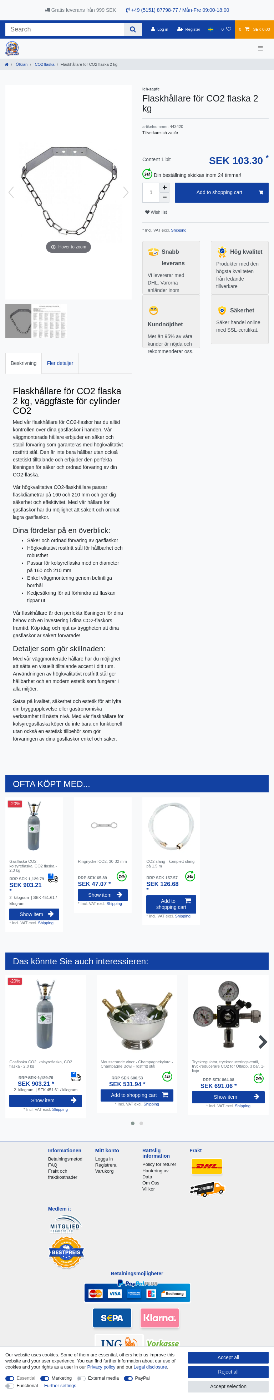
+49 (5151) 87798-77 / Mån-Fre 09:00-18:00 (177, 10)
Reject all (228, 1372)
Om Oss (150, 1183)
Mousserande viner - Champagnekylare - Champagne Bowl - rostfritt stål (137, 1064)
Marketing (62, 1378)
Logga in (104, 1159)
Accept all (228, 1357)
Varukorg (104, 1171)
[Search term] (64, 29)
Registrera (106, 1165)
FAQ (52, 1165)
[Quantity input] (150, 193)
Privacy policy (101, 1367)
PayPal (142, 1378)
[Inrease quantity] (164, 188)
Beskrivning (23, 363)
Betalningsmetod (65, 1159)
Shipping (178, 230)
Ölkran (21, 64)
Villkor (148, 1189)
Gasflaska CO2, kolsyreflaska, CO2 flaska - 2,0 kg (33, 865)
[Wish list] (226, 29)
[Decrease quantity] (164, 198)
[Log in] (159, 29)
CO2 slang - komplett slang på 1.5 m (170, 863)
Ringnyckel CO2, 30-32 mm (102, 861)
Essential (26, 1378)
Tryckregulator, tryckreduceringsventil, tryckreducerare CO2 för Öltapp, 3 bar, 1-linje (228, 1066)
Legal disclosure (150, 1367)
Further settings (60, 1385)
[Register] (188, 29)
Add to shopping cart (230, 192)
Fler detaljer (60, 363)
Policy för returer (159, 1164)
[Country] (210, 29)
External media (103, 1378)
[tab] (23, 363)
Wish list (156, 212)
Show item (37, 914)
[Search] (133, 29)
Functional (27, 1385)
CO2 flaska (44, 64)
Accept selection (228, 1386)
